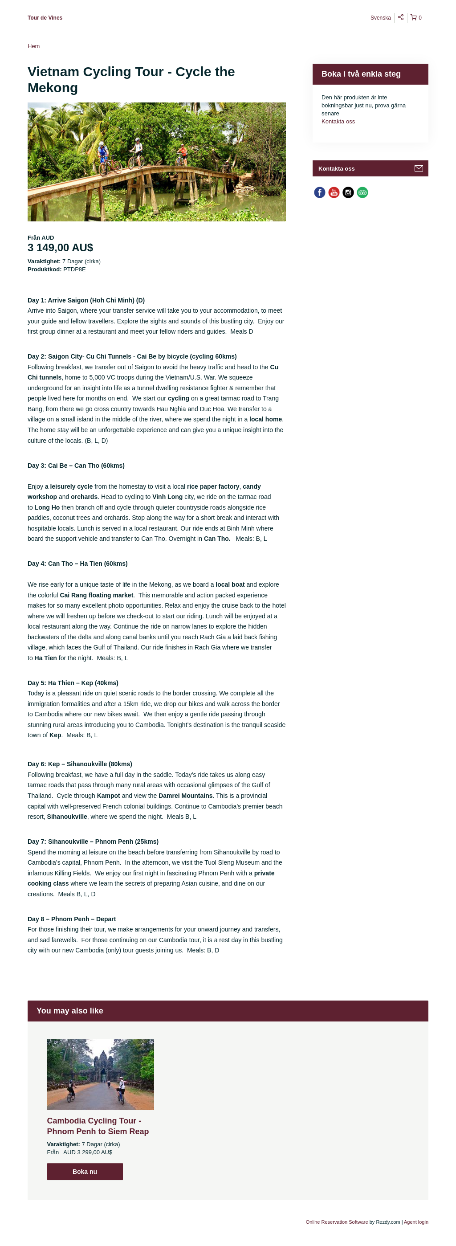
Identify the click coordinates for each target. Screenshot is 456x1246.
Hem (34, 46)
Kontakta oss (338, 121)
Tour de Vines (45, 18)
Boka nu (85, 1171)
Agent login (416, 1222)
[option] (100, 1109)
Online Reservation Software (337, 1222)
